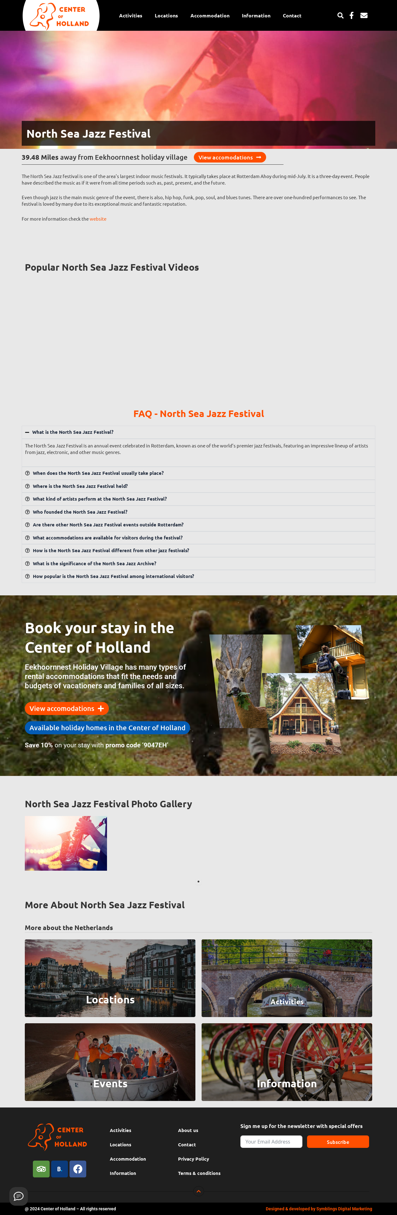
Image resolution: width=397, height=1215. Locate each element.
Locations (166, 15)
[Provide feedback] (18, 1196)
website (98, 219)
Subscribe (338, 1141)
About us (188, 1130)
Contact (292, 15)
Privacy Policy (193, 1159)
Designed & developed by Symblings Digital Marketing (319, 1208)
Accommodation (210, 15)
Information (256, 15)
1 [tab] (198, 881)
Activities (130, 15)
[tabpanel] (66, 843)
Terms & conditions (199, 1173)
